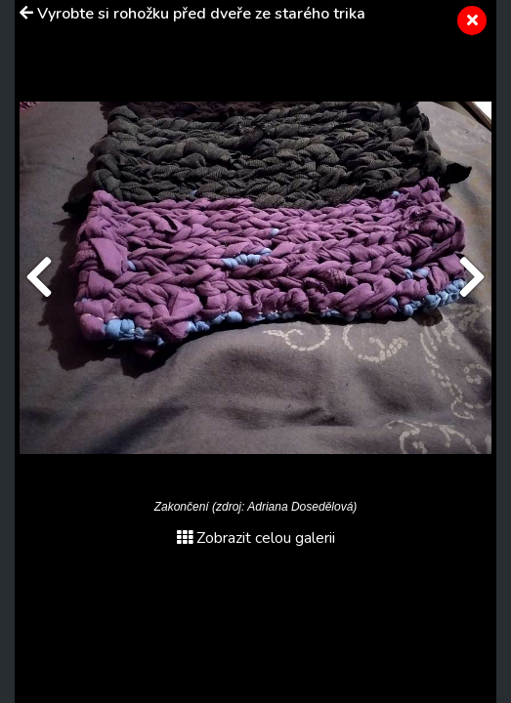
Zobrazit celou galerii (256, 538)
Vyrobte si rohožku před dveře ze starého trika (201, 13)
